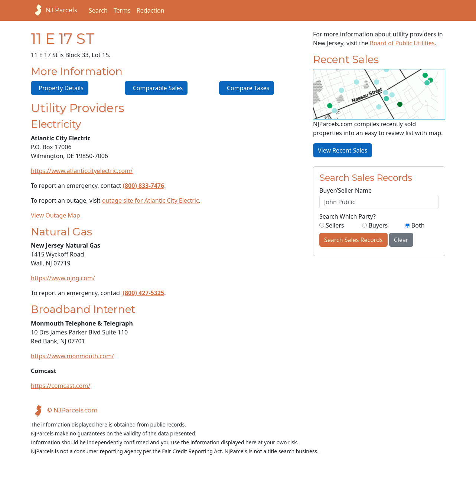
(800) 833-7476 (143, 186)
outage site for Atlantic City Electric (150, 200)
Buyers (375, 225)
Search (98, 10)
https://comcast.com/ (60, 386)
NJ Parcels (54, 10)
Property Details (60, 88)
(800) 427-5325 (143, 293)
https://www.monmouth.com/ (72, 356)
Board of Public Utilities (402, 43)
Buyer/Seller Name (345, 190)
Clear (401, 240)
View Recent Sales (342, 150)
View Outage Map (55, 215)
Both (415, 225)
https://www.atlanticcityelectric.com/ (82, 171)
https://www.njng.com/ (63, 278)
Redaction (150, 10)
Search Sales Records (353, 240)
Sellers (331, 225)
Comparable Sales (156, 88)
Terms (122, 10)
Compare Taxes (247, 88)
